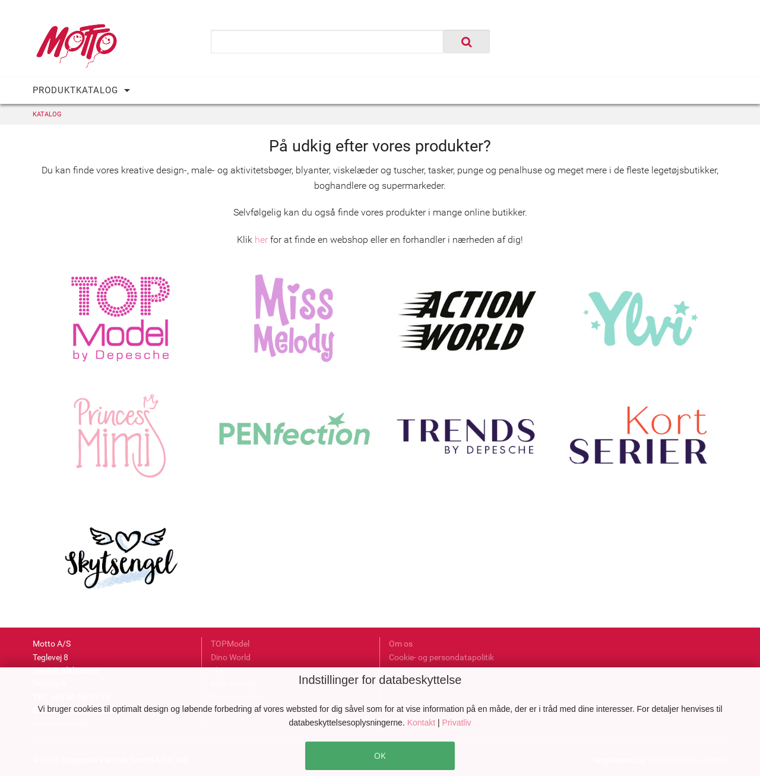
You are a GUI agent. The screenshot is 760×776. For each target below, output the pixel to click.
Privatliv (456, 722)
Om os (401, 643)
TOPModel (230, 643)
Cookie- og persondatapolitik (441, 657)
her (261, 239)
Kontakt (422, 722)
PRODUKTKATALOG (75, 90)
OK (380, 755)
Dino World (231, 657)
